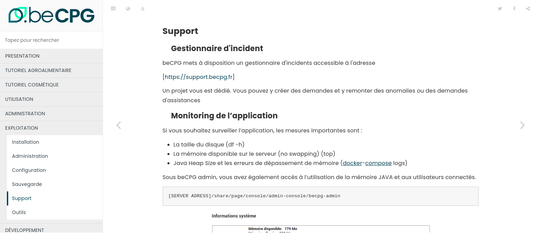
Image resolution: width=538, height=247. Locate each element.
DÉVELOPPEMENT (24, 230)
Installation (25, 142)
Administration (30, 156)
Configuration (29, 170)
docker (352, 146)
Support (22, 198)
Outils (19, 212)
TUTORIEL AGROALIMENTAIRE (38, 70)
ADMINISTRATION (25, 113)
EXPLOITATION (21, 128)
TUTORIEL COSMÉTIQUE (32, 84)
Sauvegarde (27, 184)
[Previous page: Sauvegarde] (118, 125)
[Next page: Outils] (522, 125)
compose (378, 146)
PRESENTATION (22, 55)
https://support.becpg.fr (198, 60)
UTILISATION (19, 99)
